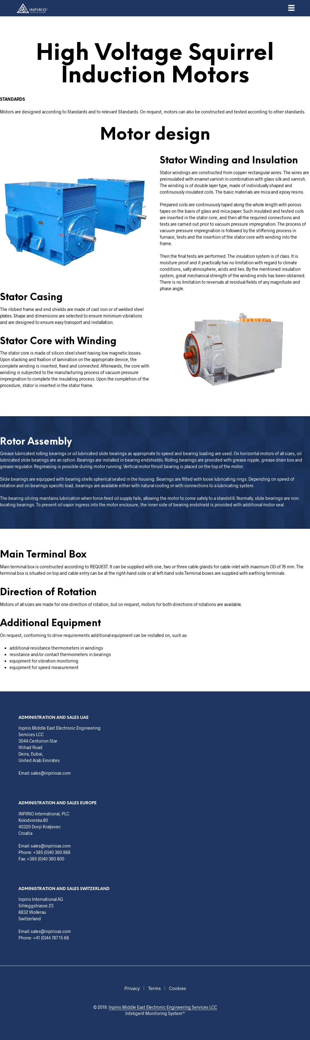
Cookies (177, 988)
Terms (154, 988)
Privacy (132, 988)
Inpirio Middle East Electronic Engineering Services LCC (163, 1007)
